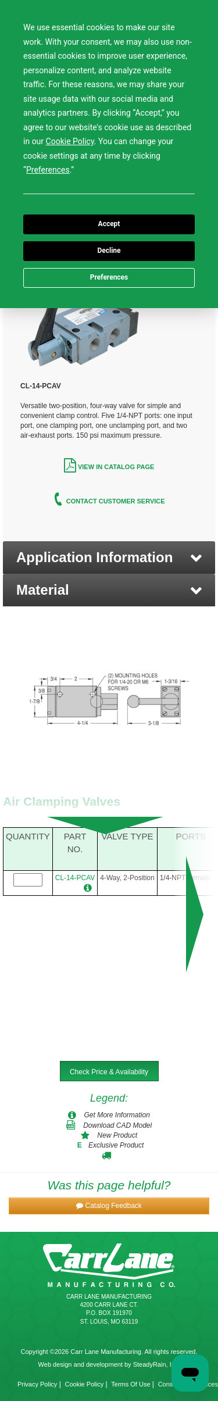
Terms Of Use (130, 1384)
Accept (109, 224)
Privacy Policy (37, 1384)
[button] (109, 557)
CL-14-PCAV (75, 878)
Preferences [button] (48, 169)
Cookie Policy (84, 1384)
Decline (108, 250)
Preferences (109, 277)
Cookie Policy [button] (70, 141)
